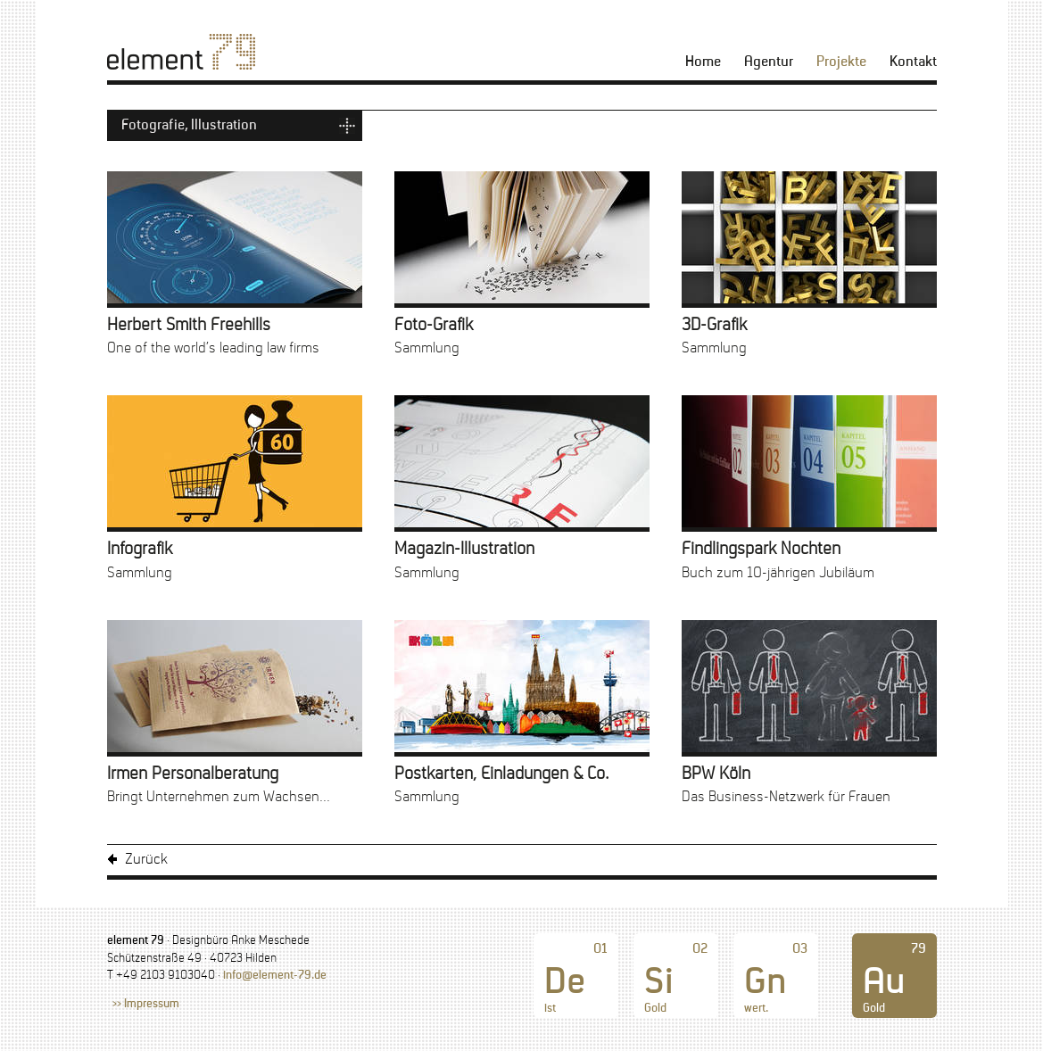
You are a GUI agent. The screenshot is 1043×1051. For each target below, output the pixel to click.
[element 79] (181, 52)
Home (703, 62)
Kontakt (913, 62)
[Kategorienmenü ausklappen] (234, 126)
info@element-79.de (275, 976)
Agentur (768, 62)
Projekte (841, 62)
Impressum (151, 1004)
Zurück (146, 859)
